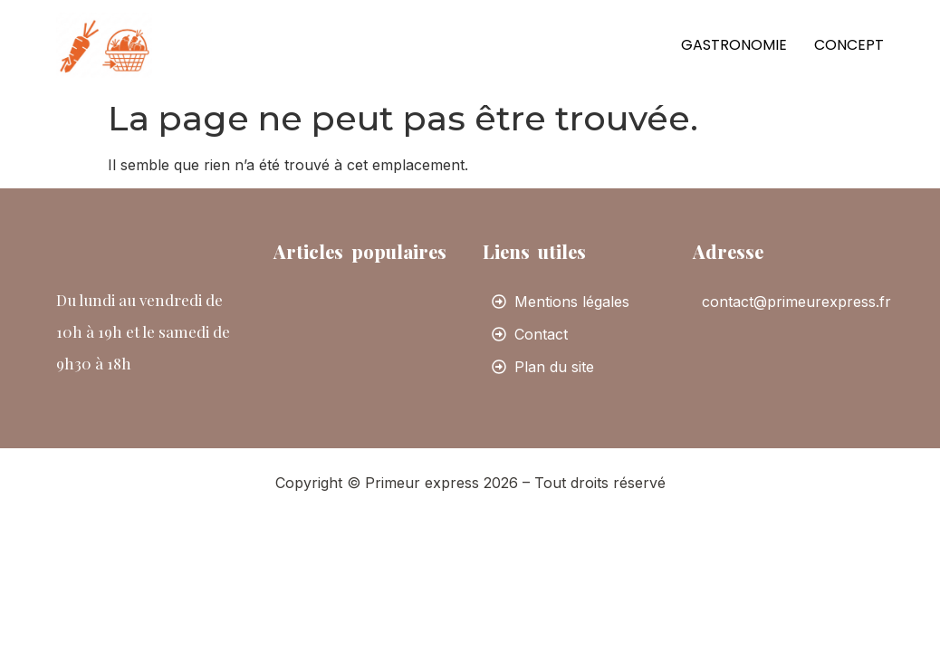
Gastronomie (734, 44)
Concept (849, 44)
